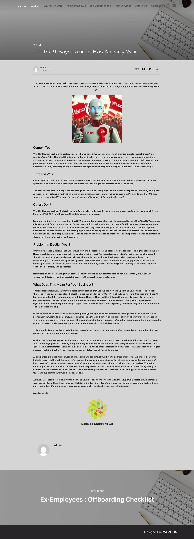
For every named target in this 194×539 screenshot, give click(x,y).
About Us (141, 5)
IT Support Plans (100, 5)
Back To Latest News (97, 423)
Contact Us (158, 5)
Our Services (123, 5)
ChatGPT (38, 45)
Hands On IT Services (28, 6)
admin (43, 67)
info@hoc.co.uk (76, 5)
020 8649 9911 (52, 5)
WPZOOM (170, 532)
